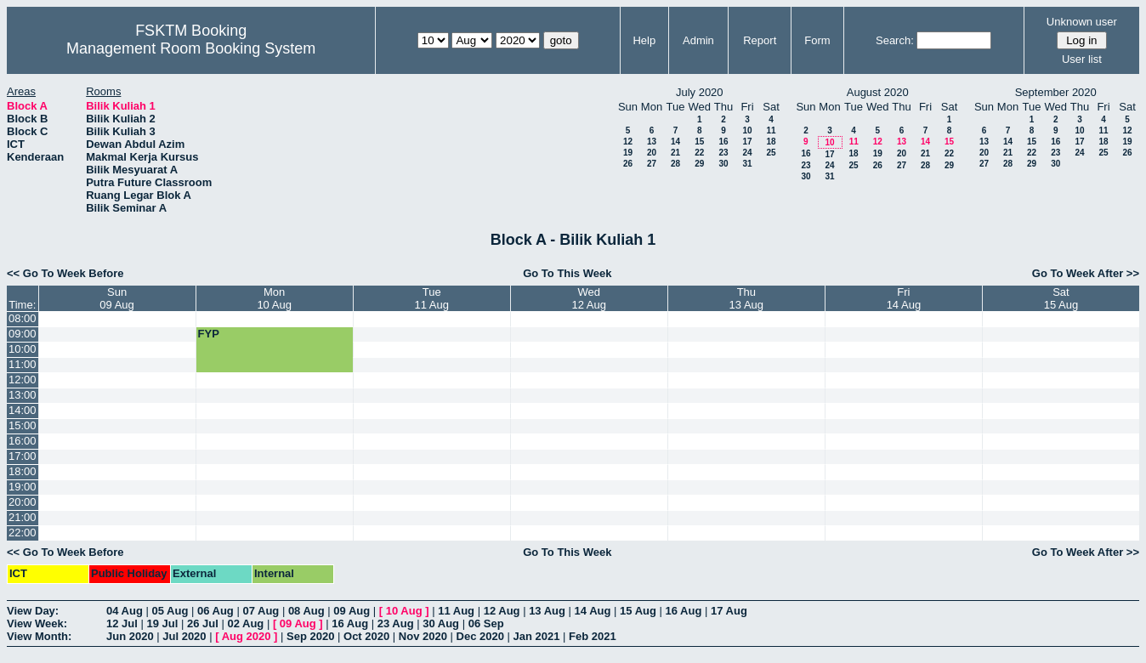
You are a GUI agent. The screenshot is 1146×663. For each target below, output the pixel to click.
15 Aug (638, 610)
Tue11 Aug (431, 298)
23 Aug (395, 623)
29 (699, 163)
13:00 (23, 394)
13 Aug (547, 610)
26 (628, 163)
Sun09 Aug (116, 298)
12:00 (23, 379)
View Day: (33, 610)
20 (651, 152)
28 (675, 163)
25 (770, 152)
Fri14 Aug (904, 298)
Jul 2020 (184, 636)
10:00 (23, 349)
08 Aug (306, 610)
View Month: (39, 636)
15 (699, 141)
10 (747, 130)
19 (628, 152)
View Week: (37, 623)
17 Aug (729, 610)
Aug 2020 (246, 636)
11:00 (23, 364)
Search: (895, 40)
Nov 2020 (423, 636)
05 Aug (169, 610)
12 (628, 141)
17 (747, 141)
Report (759, 40)
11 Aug (456, 610)
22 (699, 152)
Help (644, 40)
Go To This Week (567, 273)
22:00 (23, 532)
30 (723, 163)
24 (747, 152)
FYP (208, 333)
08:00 (23, 318)
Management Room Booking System (190, 48)
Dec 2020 (480, 636)
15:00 (23, 425)
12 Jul (122, 623)
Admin (698, 40)
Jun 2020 (130, 636)
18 (770, 141)
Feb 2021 (592, 636)
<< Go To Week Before (65, 273)
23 (723, 152)
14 (675, 141)
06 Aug (215, 610)
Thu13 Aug (746, 298)
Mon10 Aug (274, 298)
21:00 (23, 517)
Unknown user (1082, 21)
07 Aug (260, 610)
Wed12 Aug (589, 298)
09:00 (23, 333)
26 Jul (202, 623)
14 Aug (593, 610)
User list (1082, 59)
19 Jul (162, 623)
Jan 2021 (536, 636)
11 (770, 130)
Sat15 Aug (1061, 298)
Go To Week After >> (1085, 273)
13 (651, 141)
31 (747, 163)
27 (651, 163)
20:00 (23, 502)
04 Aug (124, 610)
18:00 (23, 471)
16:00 (23, 440)
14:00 (23, 410)
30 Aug (441, 623)
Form (817, 40)
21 (675, 152)
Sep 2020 (310, 636)
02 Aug (245, 623)
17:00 (23, 456)
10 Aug (404, 610)
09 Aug (351, 610)
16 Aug (684, 610)
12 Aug (502, 610)
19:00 (23, 486)
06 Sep (486, 623)
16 (723, 141)
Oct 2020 (366, 636)
